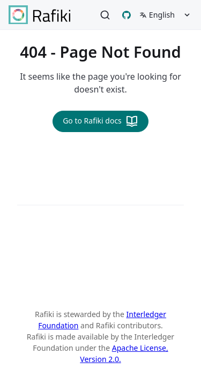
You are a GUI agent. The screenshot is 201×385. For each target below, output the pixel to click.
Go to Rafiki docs (100, 121)
